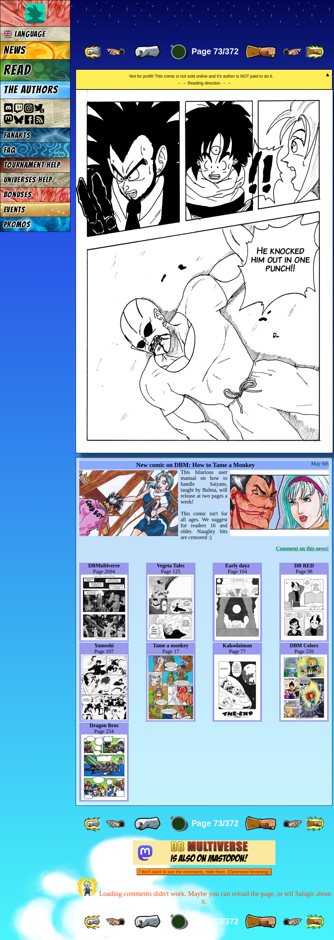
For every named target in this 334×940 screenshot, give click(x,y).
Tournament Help (32, 165)
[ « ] (147, 52)
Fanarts (17, 135)
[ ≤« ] (115, 52)
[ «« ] (93, 52)
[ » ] (260, 52)
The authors (31, 89)
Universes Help (28, 180)
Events (14, 210)
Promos (17, 224)
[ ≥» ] (292, 52)
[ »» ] (314, 52)
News (15, 50)
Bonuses (18, 194)
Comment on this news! (302, 548)
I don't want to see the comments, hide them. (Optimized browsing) (204, 871)
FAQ (9, 150)
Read (17, 70)
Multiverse (172, 19)
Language (24, 34)
